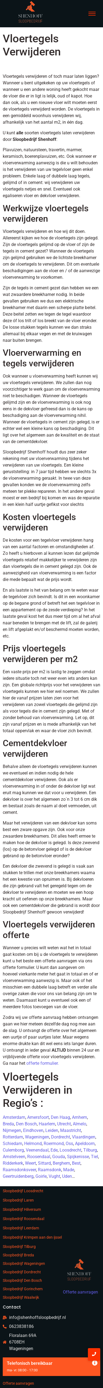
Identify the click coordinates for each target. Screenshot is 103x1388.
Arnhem (79, 1117)
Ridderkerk (13, 1163)
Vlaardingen (83, 1137)
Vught (54, 1176)
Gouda (58, 1156)
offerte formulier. (42, 1063)
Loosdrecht (70, 1150)
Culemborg (13, 1150)
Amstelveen (14, 1156)
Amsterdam (14, 1117)
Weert (30, 1163)
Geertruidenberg (18, 1176)
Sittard (44, 1163)
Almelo (79, 1123)
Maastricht (70, 1130)
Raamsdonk (49, 1169)
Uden (67, 1176)
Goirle (41, 1176)
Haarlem (47, 1123)
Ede (54, 1150)
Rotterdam (13, 1137)
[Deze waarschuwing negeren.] (94, 1363)
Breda (8, 1123)
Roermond (54, 1143)
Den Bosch (26, 1123)
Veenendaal (37, 1150)
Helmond (33, 1143)
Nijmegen (12, 1130)
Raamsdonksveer (19, 1169)
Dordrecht (60, 1137)
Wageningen (37, 1137)
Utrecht (64, 1123)
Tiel (94, 1156)
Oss (69, 1143)
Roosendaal (38, 1156)
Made (68, 1169)
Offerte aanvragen (18, 1383)
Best (76, 1163)
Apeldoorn (85, 1143)
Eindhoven (33, 1130)
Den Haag (60, 1117)
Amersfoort (38, 1117)
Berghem (61, 1163)
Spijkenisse (78, 1156)
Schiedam (12, 1143)
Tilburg (90, 1150)
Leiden (51, 1130)
